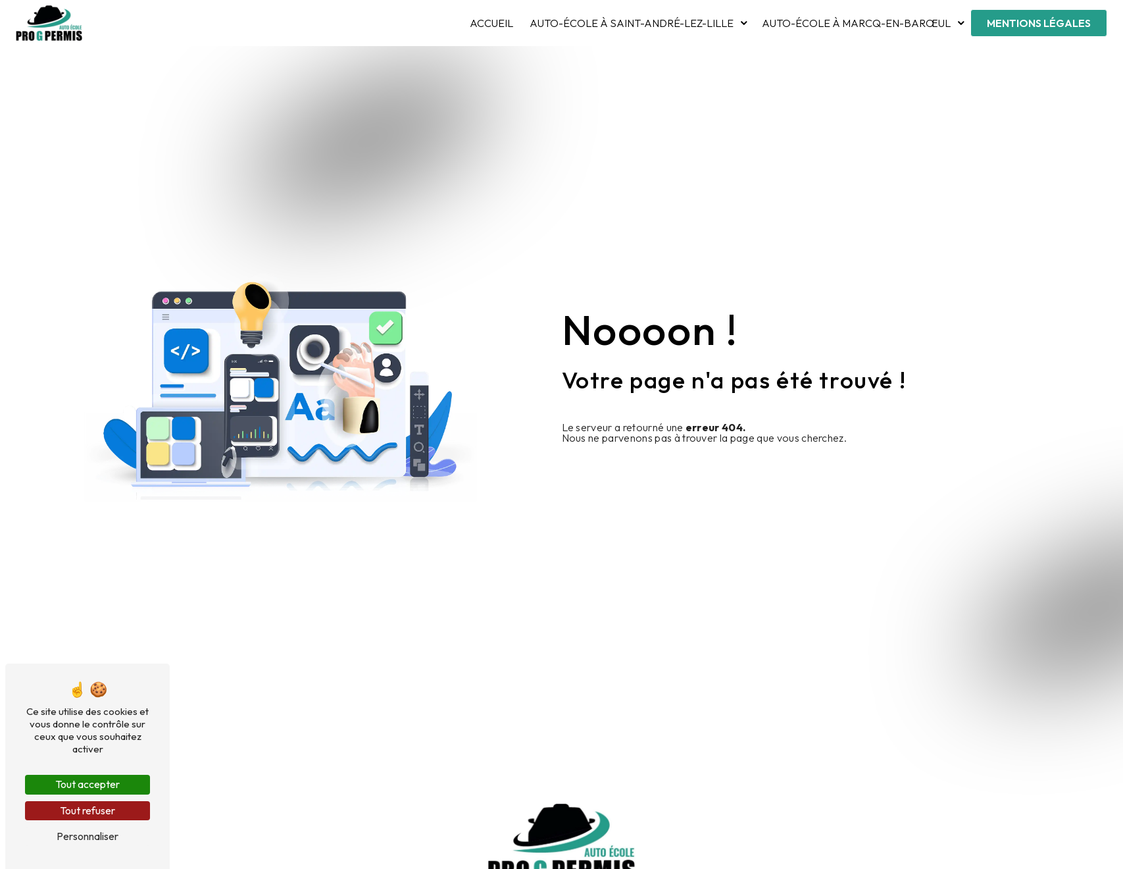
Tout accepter (87, 784)
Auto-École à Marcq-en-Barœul (856, 23)
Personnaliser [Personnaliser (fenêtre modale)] (87, 836)
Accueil (491, 23)
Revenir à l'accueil (623, 470)
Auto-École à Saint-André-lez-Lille (632, 23)
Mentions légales (1039, 23)
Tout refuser (87, 810)
